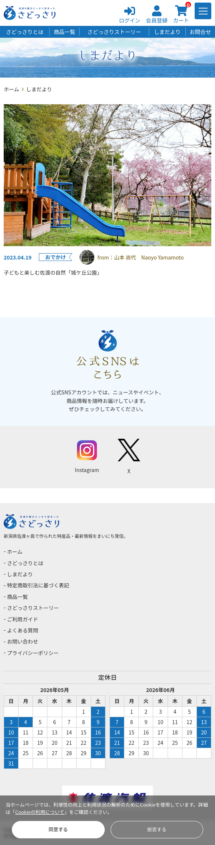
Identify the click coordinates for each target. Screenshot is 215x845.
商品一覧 (64, 31)
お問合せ (200, 31)
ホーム (11, 89)
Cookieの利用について (39, 811)
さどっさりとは (25, 31)
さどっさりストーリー (114, 31)
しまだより (167, 31)
